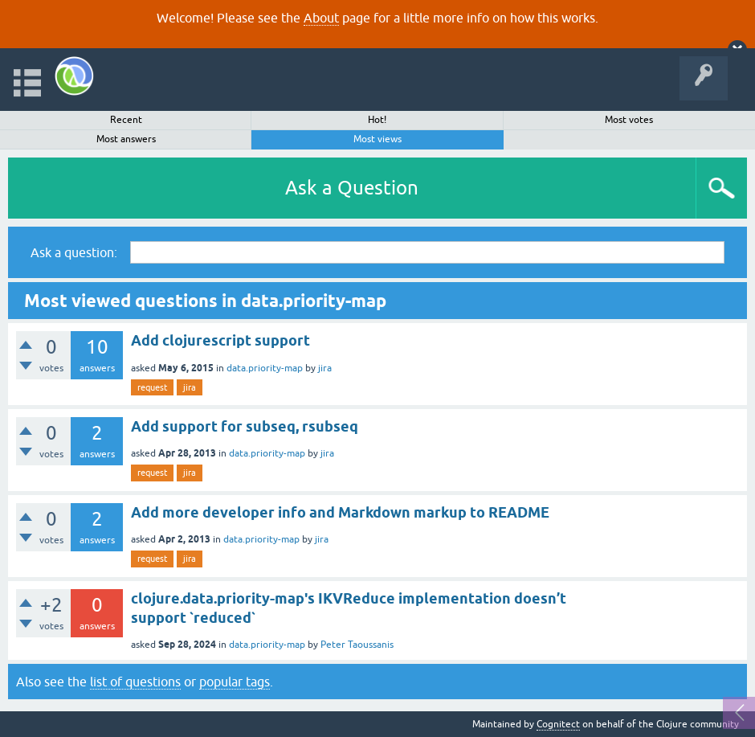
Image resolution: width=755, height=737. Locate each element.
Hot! (377, 119)
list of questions (135, 681)
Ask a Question (351, 188)
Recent (126, 119)
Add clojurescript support (220, 340)
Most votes (629, 119)
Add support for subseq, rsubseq (244, 426)
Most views (377, 139)
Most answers (126, 139)
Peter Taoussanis (357, 644)
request (152, 387)
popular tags (234, 681)
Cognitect (558, 724)
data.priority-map (264, 368)
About (321, 17)
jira (325, 368)
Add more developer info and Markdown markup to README (340, 512)
